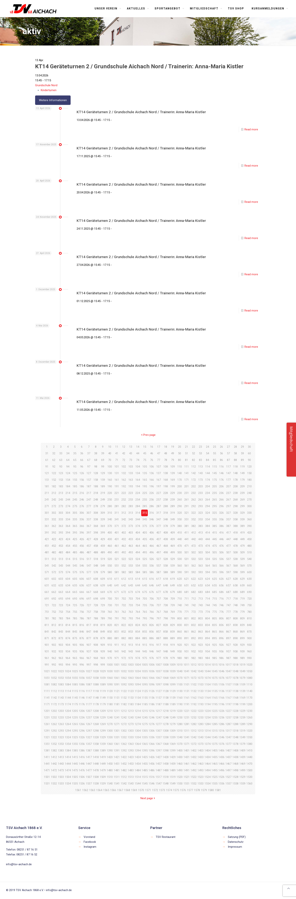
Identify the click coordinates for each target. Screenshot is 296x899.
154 (68, 479)
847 (88, 631)
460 (109, 546)
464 (137, 546)
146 (221, 473)
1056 (82, 678)
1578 (197, 790)
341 (116, 519)
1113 (61, 691)
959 (242, 651)
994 (68, 664)
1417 (89, 757)
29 (242, 446)
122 (54, 473)
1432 (193, 757)
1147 (89, 697)
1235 (75, 717)
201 (186, 486)
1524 (207, 777)
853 (130, 631)
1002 (124, 664)
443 (200, 539)
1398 (166, 750)
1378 (235, 744)
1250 (180, 717)
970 (109, 658)
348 (165, 519)
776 (221, 612)
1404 (207, 750)
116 (221, 466)
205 (214, 486)
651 (186, 585)
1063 (131, 678)
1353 (61, 744)
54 (207, 453)
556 (151, 565)
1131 (186, 691)
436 (151, 539)
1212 (124, 711)
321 (186, 512)
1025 (75, 671)
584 (137, 572)
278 (95, 506)
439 (172, 539)
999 (102, 664)
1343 (200, 737)
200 (179, 486)
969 (102, 658)
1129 (173, 691)
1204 (68, 711)
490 (109, 552)
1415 (75, 757)
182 (54, 486)
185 (74, 486)
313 (130, 512)
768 (165, 612)
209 (242, 486)
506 (221, 552)
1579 (204, 790)
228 (165, 493)
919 (172, 645)
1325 (75, 737)
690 (249, 592)
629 (242, 579)
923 (200, 645)
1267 (89, 724)
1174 (68, 704)
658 (235, 585)
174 (207, 479)
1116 (82, 691)
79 (172, 460)
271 (47, 506)
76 (151, 460)
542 (54, 565)
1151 (117, 697)
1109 (242, 684)
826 (151, 625)
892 (193, 638)
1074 (207, 678)
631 (47, 585)
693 (61, 598)
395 (74, 532)
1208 (96, 711)
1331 (117, 737)
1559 (242, 783)
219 (102, 493)
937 (88, 651)
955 (214, 651)
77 (158, 460)
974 (137, 658)
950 (179, 651)
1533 (61, 783)
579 (102, 572)
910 (109, 645)
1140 (249, 691)
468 (165, 546)
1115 (75, 691)
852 (123, 631)
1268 (96, 724)
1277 (159, 724)
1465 (214, 763)
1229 (242, 711)
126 (81, 473)
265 (214, 499)
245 (74, 499)
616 (151, 579)
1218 (166, 711)
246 (81, 499)
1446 (82, 763)
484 (68, 552)
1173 (61, 704)
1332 (124, 737)
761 (116, 612)
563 (200, 565)
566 (221, 565)
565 (214, 565)
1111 (47, 691)
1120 (110, 691)
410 (179, 532)
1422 (124, 757)
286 (151, 506)
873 (61, 638)
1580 (211, 790)
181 (47, 486)
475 (214, 546)
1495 (214, 770)
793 (130, 618)
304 (68, 512)
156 (81, 479)
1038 (166, 671)
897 (228, 638)
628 (235, 579)
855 (144, 631)
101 (116, 466)
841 (47, 631)
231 (186, 493)
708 (165, 598)
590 (179, 572)
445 (214, 539)
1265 (75, 724)
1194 (207, 704)
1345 (214, 737)
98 (95, 466)
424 (68, 539)
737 (158, 605)
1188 (166, 704)
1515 (145, 777)
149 (242, 473)
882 (123, 638)
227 (158, 493)
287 (158, 506)
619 (172, 579)
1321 (47, 737)
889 (172, 638)
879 (102, 638)
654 (207, 585)
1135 (214, 691)
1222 (193, 711)
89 (242, 460)
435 (144, 539)
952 (193, 651)
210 (249, 486)
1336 (152, 737)
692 (54, 598)
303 (61, 512)
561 (186, 565)
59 (242, 453)
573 (61, 572)
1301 (117, 730)
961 (47, 658)
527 (158, 559)
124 (68, 473)
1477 (89, 770)
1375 (214, 744)
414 (207, 532)
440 (179, 539)
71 (116, 460)
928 (235, 645)
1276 (152, 724)
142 (193, 473)
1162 (193, 697)
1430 (180, 757)
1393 (131, 750)
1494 (207, 770)
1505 (75, 777)
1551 (186, 783)
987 (228, 658)
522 (123, 559)
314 (137, 512)
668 (95, 592)
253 (130, 499)
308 (95, 512)
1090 (110, 684)
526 (151, 559)
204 (207, 486)
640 (109, 585)
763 (130, 612)
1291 (47, 730)
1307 (159, 730)
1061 (117, 678)
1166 (221, 697)
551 (116, 565)
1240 (110, 717)
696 (81, 598)
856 (151, 631)
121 (47, 473)
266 (221, 499)
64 (67, 460)
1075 (214, 678)
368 (95, 526)
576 (81, 572)
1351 (47, 744)
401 (116, 532)
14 (137, 446)
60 (249, 453)
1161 (186, 697)
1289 (242, 724)
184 (68, 486)
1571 (148, 790)
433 (130, 539)
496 (151, 552)
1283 (200, 724)
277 (88, 506)
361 (47, 526)
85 (214, 460)
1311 (186, 730)
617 (158, 579)
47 (158, 453)
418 (235, 532)
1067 (159, 678)
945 (144, 651)
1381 (47, 750)
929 (242, 645)
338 (95, 519)
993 (61, 664)
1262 (54, 724)
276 (81, 506)
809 (242, 618)
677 (158, 592)
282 (123, 506)
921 (186, 645)
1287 (228, 724)
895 (214, 638)
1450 (110, 763)
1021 (47, 671)
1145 (75, 697)
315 (144, 512)
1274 (138, 724)
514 (68, 559)
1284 (207, 724)
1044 (207, 671)
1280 (180, 724)
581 (116, 572)
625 (214, 579)
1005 (145, 664)
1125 (145, 691)
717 (228, 598)
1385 (75, 750)
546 (81, 565)
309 (102, 512)
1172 (54, 704)
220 (109, 493)
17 (158, 446)
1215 (145, 711)
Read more (251, 129)
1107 (228, 684)
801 (186, 618)
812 (54, 625)
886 (151, 638)
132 (123, 473)
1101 (186, 684)
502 (193, 552)
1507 (89, 777)
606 (81, 579)
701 (116, 598)
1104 (207, 684)
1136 (221, 691)
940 (109, 651)
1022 (54, 671)
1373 (200, 744)
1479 (103, 770)
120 (249, 466)
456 (81, 546)
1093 (131, 684)
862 (193, 631)
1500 (249, 770)
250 (109, 499)
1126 (152, 691)
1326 (82, 737)
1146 (82, 697)
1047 (228, 671)
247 (88, 499)
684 (207, 592)
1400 (180, 750)
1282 (193, 724)
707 (158, 598)
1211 (117, 711)
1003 (131, 664)
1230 (249, 711)
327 (228, 512)
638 (95, 585)
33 (60, 453)
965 (74, 658)
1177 (89, 704)
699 (102, 598)
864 (207, 631)
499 (172, 552)
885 (144, 638)
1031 (117, 671)
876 (81, 638)
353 (200, 519)
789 (102, 618)
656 (221, 585)
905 (74, 645)
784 (68, 618)
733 (130, 605)
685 (214, 592)
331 (47, 519)
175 (214, 479)
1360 (110, 744)
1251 (186, 717)
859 (172, 631)
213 (61, 493)
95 (74, 466)
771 (186, 612)
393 (61, 532)
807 (228, 618)
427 (88, 539)
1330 (110, 737)
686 (221, 592)
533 (200, 559)
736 (151, 605)
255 (144, 499)
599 (242, 572)
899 (242, 638)
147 (228, 473)
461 (116, 546)
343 (130, 519)
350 (179, 519)
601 (47, 579)
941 (116, 651)
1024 (68, 671)
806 (221, 618)
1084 (68, 684)
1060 (110, 678)
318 (165, 512)
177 (228, 479)
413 (200, 532)
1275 (145, 724)
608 (95, 579)
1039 (173, 671)
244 (68, 499)
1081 (47, 684)
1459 (173, 763)
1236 (82, 717)
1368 (166, 744)
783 (61, 618)
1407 (228, 750)
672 (123, 592)
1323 (61, 737)
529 (172, 559)
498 (165, 552)
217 (88, 493)
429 (102, 539)
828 (165, 625)
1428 (166, 757)
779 (242, 612)
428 (95, 539)
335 (74, 519)
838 (235, 625)
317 (158, 512)
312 (123, 512)
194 (137, 486)
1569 (134, 790)
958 (235, 651)
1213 (131, 711)
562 (193, 565)
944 (137, 651)
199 (172, 486)
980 (179, 658)
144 (207, 473)
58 (235, 453)
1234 (68, 717)
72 (123, 460)
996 (81, 664)
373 (130, 526)
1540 (110, 783)
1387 (89, 750)
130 (109, 473)
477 (228, 546)
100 (109, 466)
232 (193, 493)
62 (53, 460)
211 (47, 493)
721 (47, 605)
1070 (180, 678)
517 (88, 559)
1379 (242, 744)
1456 (152, 763)
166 (151, 479)
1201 (47, 711)
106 (151, 466)
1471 (47, 770)
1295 (75, 730)
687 (228, 592)
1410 (249, 750)
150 (249, 473)
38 (95, 453)
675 (144, 592)
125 (74, 473)
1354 (68, 744)
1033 (131, 671)
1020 (249, 664)
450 (249, 539)
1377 (228, 744)
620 (179, 579)
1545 (145, 783)
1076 (221, 678)
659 (242, 585)
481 (47, 552)
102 (123, 466)
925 (214, 645)
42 (123, 453)
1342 (193, 737)
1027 (89, 671)
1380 (249, 744)
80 (179, 460)
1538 (96, 783)
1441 (47, 763)
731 (116, 605)
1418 (96, 757)
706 (151, 598)
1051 (47, 678)
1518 (166, 777)
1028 (96, 671)
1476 (82, 770)
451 (47, 546)
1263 (61, 724)
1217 (159, 711)
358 (235, 519)
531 (186, 559)
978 (165, 658)
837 (228, 625)
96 (81, 466)
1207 (89, 711)
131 (116, 473)
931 (47, 651)
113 (200, 466)
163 (130, 479)
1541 (117, 783)
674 (137, 592)
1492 (193, 770)
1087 (89, 684)
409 (172, 532)
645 (144, 585)
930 (249, 645)
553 (130, 565)
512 (54, 559)
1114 (68, 691)
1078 (235, 678)
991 (47, 664)
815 (74, 625)
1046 (221, 671)
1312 (193, 730)
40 (109, 453)
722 (54, 605)
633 (61, 585)
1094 (138, 684)
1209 (103, 711)
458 (95, 546)
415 (214, 532)
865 (214, 631)
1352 (54, 744)
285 (144, 506)
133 (130, 473)
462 (123, 546)
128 (95, 473)
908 (95, 645)
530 (179, 559)
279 (102, 506)
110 (179, 466)
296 (221, 506)
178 (235, 479)
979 (172, 658)
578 (95, 572)
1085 (75, 684)
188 (95, 486)
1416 (82, 757)
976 (151, 658)
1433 (200, 757)
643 (130, 585)
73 (130, 460)
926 (221, 645)
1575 (176, 790)
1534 (68, 783)
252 (123, 499)
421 (47, 539)
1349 (242, 737)
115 (214, 466)
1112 (54, 691)
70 (109, 460)
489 (102, 552)
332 (54, 519)
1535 (75, 783)
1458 (166, 763)
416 (221, 532)
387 (228, 526)
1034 (138, 671)
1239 (103, 717)
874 (68, 638)
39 (102, 453)
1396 (152, 750)
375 (144, 526)
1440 (249, 757)
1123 (131, 691)
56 (221, 453)
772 (193, 612)
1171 (47, 704)
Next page (148, 798)
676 (151, 592)
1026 (82, 671)
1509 (103, 777)
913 (130, 645)
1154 (138, 697)
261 (186, 499)
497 (158, 552)
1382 (54, 750)
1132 (193, 691)
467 (158, 546)
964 (68, 658)
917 (158, 645)
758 (95, 612)
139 (172, 473)
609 (102, 579)
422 (54, 539)
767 (158, 612)
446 (221, 539)
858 (165, 631)
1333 (131, 737)
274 (68, 506)
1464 (207, 763)
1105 (214, 684)
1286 (221, 724)
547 (88, 565)
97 (88, 466)
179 (242, 479)
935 (74, 651)
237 (228, 493)
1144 (68, 697)
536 (221, 559)
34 (67, 453)
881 (116, 638)
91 (46, 466)
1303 (131, 730)
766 (151, 612)
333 (61, 519)
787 (88, 618)
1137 (228, 691)
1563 (92, 790)
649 (172, 585)
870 (249, 631)
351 (186, 519)
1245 (145, 717)
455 (74, 546)
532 (193, 559)
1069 (173, 678)
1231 (47, 717)
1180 (110, 704)
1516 (152, 777)
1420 (110, 757)
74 (137, 460)
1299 (103, 730)
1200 (249, 704)
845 (74, 631)
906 (81, 645)
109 (172, 466)
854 (137, 631)
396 (81, 532)
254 (137, 499)
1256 (221, 717)
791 (116, 618)
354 (207, 519)
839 (242, 625)
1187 (159, 704)
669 (102, 592)
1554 (207, 783)
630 (249, 579)
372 (123, 526)
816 (81, 625)
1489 (173, 770)
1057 (89, 678)
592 (193, 572)
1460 (180, 763)
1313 (200, 730)
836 (221, 625)
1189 (173, 704)
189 (102, 486)
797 (158, 618)
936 (81, 651)
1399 (173, 750)
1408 (235, 750)
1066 (152, 678)
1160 (180, 697)
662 (54, 592)
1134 (207, 691)
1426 (152, 757)
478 (235, 546)
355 (214, 519)
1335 (145, 737)
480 (249, 546)
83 (200, 460)
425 (74, 539)
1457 (159, 763)
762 (123, 612)
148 (235, 473)
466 (151, 546)
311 (116, 512)
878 (95, 638)
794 (137, 618)
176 (221, 479)
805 (214, 618)
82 (193, 460)
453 (61, 546)
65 (74, 460)
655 (214, 585)
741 (186, 605)
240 (249, 493)
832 (193, 625)
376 (151, 526)
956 (221, 651)
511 (47, 559)
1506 (82, 777)
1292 (54, 730)
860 (179, 631)
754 (68, 612)
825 (144, 625)
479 (242, 546)
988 (235, 658)
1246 (152, 717)
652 (193, 585)
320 (179, 512)
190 (109, 486)
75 (144, 460)
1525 (214, 777)
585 (144, 572)
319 (172, 512)
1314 (207, 730)
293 (200, 506)
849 (102, 631)
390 (249, 526)
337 (88, 519)
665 (74, 592)
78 (165, 460)
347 (158, 519)
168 (165, 479)
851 (116, 631)
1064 (138, 678)
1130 (180, 691)
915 (144, 645)
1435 (214, 757)
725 (74, 605)
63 (60, 460)
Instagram (90, 846)
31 (46, 453)
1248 (166, 717)
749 (242, 605)
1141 (47, 697)
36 (81, 453)
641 (116, 585)
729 (102, 605)
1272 (124, 724)
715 (214, 598)
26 (221, 446)
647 (158, 585)
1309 (173, 730)
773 (200, 612)
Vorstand (89, 837)
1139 (242, 691)
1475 (75, 770)
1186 (152, 704)
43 (130, 453)
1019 (242, 664)
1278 (166, 724)
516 (81, 559)
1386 (82, 750)
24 (207, 446)
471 (186, 546)
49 (172, 453)
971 (116, 658)
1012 (193, 664)
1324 (68, 737)
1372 (193, 744)
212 (54, 493)
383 (200, 526)
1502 (54, 777)
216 (81, 493)
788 (95, 618)
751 (47, 612)
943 (130, 651)
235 (214, 493)
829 (172, 625)
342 (123, 519)
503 (200, 552)
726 (81, 605)
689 (242, 592)
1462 (193, 763)
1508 (96, 777)
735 (144, 605)
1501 (47, 777)
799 (172, 618)
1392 (124, 750)
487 (88, 552)
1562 (85, 790)
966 (81, 658)
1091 (117, 684)
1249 (173, 717)
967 (88, 658)
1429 (173, 757)
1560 (249, 783)
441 (186, 539)
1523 (200, 777)
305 (74, 512)
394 (68, 532)
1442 (54, 763)
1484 (138, 770)
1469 (242, 763)
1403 (200, 750)
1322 (54, 737)
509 (242, 552)
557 (158, 565)
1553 (200, 783)
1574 (169, 790)
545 (74, 565)
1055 (75, 678)
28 (235, 446)
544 (68, 565)
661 (47, 592)
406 (151, 532)
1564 (99, 790)
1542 (124, 783)
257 (158, 499)
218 (95, 493)
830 (179, 625)
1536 (82, 783)
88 (235, 460)
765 (144, 612)
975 (144, 658)
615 (144, 579)
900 (249, 638)
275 (74, 506)
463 (130, 546)
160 (109, 479)
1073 (200, 678)
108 (165, 466)
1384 (68, 750)
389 (242, 526)
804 (207, 618)
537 (228, 559)
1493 (200, 770)
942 (123, 651)
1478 (96, 770)
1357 (89, 744)
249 (102, 499)
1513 (131, 777)
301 (47, 512)
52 (193, 453)
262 (193, 499)
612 (123, 579)
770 (179, 612)
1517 (159, 777)
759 (102, 612)
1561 (78, 790)
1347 (228, 737)
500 (179, 552)
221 (116, 493)
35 (74, 453)
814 (68, 625)
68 (95, 460)
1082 (54, 684)
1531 (47, 783)
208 (235, 486)
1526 (221, 777)
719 (242, 598)
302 (54, 512)
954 (207, 651)
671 (116, 592)
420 (249, 532)
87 (228, 460)
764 (137, 612)
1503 (61, 777)
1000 (110, 664)
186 (81, 486)
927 (228, 645)
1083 (61, 684)
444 (207, 539)
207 (228, 486)
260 (179, 499)
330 (249, 512)
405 (144, 532)
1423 (131, 757)
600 (249, 572)
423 (61, 539)
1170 (249, 697)
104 (137, 466)
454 (68, 546)
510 (249, 552)
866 (221, 631)
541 (47, 565)
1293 (61, 730)
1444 (68, 763)
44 (137, 453)
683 (200, 592)
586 (151, 572)
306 (81, 512)
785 (74, 618)
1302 (124, 730)
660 (249, 585)
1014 (207, 664)
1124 (138, 691)
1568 (127, 790)
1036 (152, 671)
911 (116, 645)
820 (109, 625)
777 (228, 612)
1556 (221, 783)
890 (179, 638)
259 (172, 499)
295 (214, 506)
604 (68, 579)
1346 (221, 737)
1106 (221, 684)
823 (130, 625)
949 (172, 651)
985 (214, 658)
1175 (75, 704)
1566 (113, 790)
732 (123, 605)
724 (68, 605)
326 (221, 512)
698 (95, 598)
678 (165, 592)
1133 (200, 691)
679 (172, 592)
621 (186, 579)
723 (61, 605)
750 (249, 605)
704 (137, 598)
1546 (152, 783)
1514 (138, 777)
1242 (124, 717)
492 (123, 552)
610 (109, 579)
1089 (103, 684)
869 (242, 631)
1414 (68, 757)
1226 (221, 711)
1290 (249, 724)
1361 (117, 744)
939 (102, 651)
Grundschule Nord (46, 85)
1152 (124, 697)
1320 (249, 730)
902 (54, 645)
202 (193, 486)
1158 (166, 697)
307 (88, 512)
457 (88, 546)
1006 (152, 664)
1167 (228, 697)
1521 (186, 777)
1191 (186, 704)
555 (144, 565)
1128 (166, 691)
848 (95, 631)
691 (47, 598)
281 (116, 506)
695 (74, 598)
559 (172, 565)
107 (158, 466)
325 (214, 512)
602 (54, 579)
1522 (193, 777)
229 (172, 493)
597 (228, 572)
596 (221, 572)
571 (47, 572)
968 (95, 658)
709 (172, 598)
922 (193, 645)
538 (235, 559)
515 (74, 559)
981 (186, 658)
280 (109, 506)
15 (144, 446)
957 (228, 651)
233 (200, 493)
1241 (117, 717)
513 (61, 559)
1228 (235, 711)
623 (200, 579)
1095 (145, 684)
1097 (159, 684)
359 (242, 519)
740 (179, 605)
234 (207, 493)
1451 (117, 763)
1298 (96, 730)
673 (130, 592)
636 (81, 585)
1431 (186, 757)
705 (144, 598)
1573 (162, 790)
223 (130, 493)
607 (88, 579)
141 (186, 473)
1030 (110, 671)
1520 (180, 777)
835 (214, 625)
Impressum (235, 846)
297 (228, 506)
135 (144, 473)
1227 (228, 711)
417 (228, 532)
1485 (145, 770)
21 (186, 446)
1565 (106, 790)
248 (95, 499)
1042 (193, 671)
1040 (180, 671)
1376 (221, 744)
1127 (159, 691)
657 (228, 585)
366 (81, 526)
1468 (235, 763)
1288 (235, 724)
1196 (221, 704)
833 (200, 625)
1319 (242, 730)
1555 (214, 783)
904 (68, 645)
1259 (242, 717)
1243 (131, 717)
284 (137, 506)
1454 (138, 763)
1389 (103, 750)
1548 (166, 783)
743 (200, 605)
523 (130, 559)
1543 (131, 783)
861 (186, 631)
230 (179, 493)
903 (61, 645)
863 (200, 631)
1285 (214, 724)
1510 (110, 777)
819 (102, 625)
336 (81, 519)
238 (235, 493)
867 (228, 631)
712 (193, 598)
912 (123, 645)
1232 (54, 717)
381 (186, 526)
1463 (200, 763)
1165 (214, 697)
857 (158, 631)
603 (61, 579)
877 (88, 638)
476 (221, 546)
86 (221, 460)
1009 (173, 664)
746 (221, 605)
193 (130, 486)
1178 (96, 704)
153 (61, 479)
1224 (207, 711)
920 (179, 645)
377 (158, 526)
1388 (96, 750)
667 (88, 592)
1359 (103, 744)
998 (95, 664)
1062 (124, 678)
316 (151, 512)
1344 (207, 737)
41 (116, 453)
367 (88, 526)
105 (144, 466)
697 (88, 598)
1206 (82, 711)
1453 (131, 763)
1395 (145, 750)
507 (228, 552)
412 (193, 532)
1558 (235, 783)
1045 (214, 671)
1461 (186, 763)
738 (165, 605)
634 (68, 585)
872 (54, 638)
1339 (173, 737)
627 (228, 579)
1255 (214, 717)
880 (109, 638)
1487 (159, 770)
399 (102, 532)
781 (47, 618)
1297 (89, 730)
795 (144, 618)
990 (249, 658)
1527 (228, 777)
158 (95, 479)
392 (54, 532)
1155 (145, 697)
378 (165, 526)
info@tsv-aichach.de (19, 864)
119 (242, 466)
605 (74, 579)
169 (172, 479)
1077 (228, 678)
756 (81, 612)
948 (165, 651)
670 (109, 592)
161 (116, 479)
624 (207, 579)
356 (221, 519)
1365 (145, 744)
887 (158, 638)
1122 (124, 691)
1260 (249, 717)
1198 (235, 704)
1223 (200, 711)
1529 (242, 777)
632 (54, 585)
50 (179, 453)
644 (137, 585)
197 (158, 486)
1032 (124, 671)
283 (130, 506)
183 (61, 486)
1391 (117, 750)
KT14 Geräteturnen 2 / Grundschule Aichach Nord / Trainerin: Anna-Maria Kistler (139, 66)
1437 (228, 757)
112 (193, 466)
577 (88, 572)
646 (151, 585)
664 (68, 592)
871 (47, 638)
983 (200, 658)
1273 (131, 724)
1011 (186, 664)
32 (53, 453)
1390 (110, 750)
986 (221, 658)
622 (193, 579)
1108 (235, 684)
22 (193, 446)
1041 (186, 671)
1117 (89, 691)
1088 (96, 684)
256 (151, 499)
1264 (68, 724)
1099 (173, 684)
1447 (89, 763)
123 (61, 473)
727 (88, 605)
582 (123, 572)
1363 (131, 744)
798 (165, 618)
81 (186, 460)
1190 (180, 704)
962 (54, 658)
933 (61, 651)
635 (74, 585)
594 (207, 572)
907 (88, 645)
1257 (228, 717)
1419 (103, 757)
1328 (96, 737)
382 (193, 526)
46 (151, 453)
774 (207, 612)
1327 (89, 737)
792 (123, 618)
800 (179, 618)
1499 (242, 770)
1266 (82, 724)
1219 (173, 711)
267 (228, 499)
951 (186, 651)
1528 (235, 777)
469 (172, 546)
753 (61, 612)
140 (179, 473)
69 (102, 460)
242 (54, 499)
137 (158, 473)
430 (109, 539)
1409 (242, 750)
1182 (124, 704)
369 (102, 526)
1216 (152, 711)
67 (88, 460)
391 (47, 532)
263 (200, 499)
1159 (173, 697)
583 (130, 572)
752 (54, 612)
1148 (96, 697)
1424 (138, 757)
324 (207, 512)
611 (116, 579)
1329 (103, 737)
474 (207, 546)
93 (60, 466)
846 (81, 631)
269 (242, 499)
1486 (152, 770)
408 (165, 532)
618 (165, 579)
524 (137, 559)
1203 (61, 711)
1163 (200, 697)
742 (193, 605)
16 (151, 446)
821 (116, 625)
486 (81, 552)
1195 (214, 704)
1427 (159, 757)
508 (235, 552)
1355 (75, 744)
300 (249, 506)
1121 (117, 691)
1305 (145, 730)
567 (228, 565)
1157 (159, 697)
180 (249, 479)
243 (61, 499)
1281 (186, 724)
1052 (54, 678)
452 (54, 546)
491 (116, 552)
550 (109, 565)
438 (165, 539)
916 (151, 645)
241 (47, 499)
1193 (200, 704)
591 (186, 572)
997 (88, 664)
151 (47, 479)
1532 (54, 783)
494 (137, 552)
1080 (249, 678)
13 (130, 446)
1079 (242, 678)
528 (165, 559)
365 (74, 526)
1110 (249, 684)
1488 (166, 770)
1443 (61, 763)
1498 (235, 770)
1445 (75, 763)
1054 (68, 678)
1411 (47, 757)
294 (207, 506)
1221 (186, 711)
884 (137, 638)
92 (53, 466)
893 (200, 638)
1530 (249, 777)
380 (179, 526)
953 (200, 651)
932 (54, 651)
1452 (124, 763)
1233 (61, 717)
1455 (145, 763)
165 (144, 479)
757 (88, 612)
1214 (138, 711)
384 (207, 526)
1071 (186, 678)
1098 (166, 684)
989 (242, 658)
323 (200, 512)
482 (54, 552)
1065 (145, 678)
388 (235, 526)
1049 (242, 671)
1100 (180, 684)
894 (207, 638)
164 (137, 479)
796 (151, 618)
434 (137, 539)
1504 (68, 777)
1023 (61, 671)
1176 (82, 704)
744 (207, 605)
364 (68, 526)
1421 (117, 757)
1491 (186, 770)
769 (172, 612)
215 (74, 493)
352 (193, 519)
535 (214, 559)
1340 (180, 737)
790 (109, 618)
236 (221, 493)
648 (165, 585)
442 (193, 539)
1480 (110, 770)
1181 (117, 704)
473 (200, 546)
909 (102, 645)
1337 (159, 737)
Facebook (90, 842)
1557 (228, 783)
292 (193, 506)
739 (172, 605)
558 (165, 565)
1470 (249, 763)
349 (172, 519)
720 (249, 598)
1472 (54, 770)
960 (249, 651)
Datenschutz (236, 842)
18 (165, 446)
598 (235, 572)
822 (123, 625)
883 (130, 638)
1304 (138, 730)
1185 (145, 704)
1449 (103, 763)
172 (193, 479)
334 (68, 519)
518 (95, 559)
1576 (183, 790)
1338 (166, 737)
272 (54, 506)
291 (186, 506)
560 (179, 565)
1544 (138, 783)
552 (123, 565)
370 (109, 526)
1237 (89, 717)
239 (242, 493)
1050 (249, 671)
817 (88, 625)
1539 (103, 783)
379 (172, 526)
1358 (96, 744)
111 (186, 466)
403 (130, 532)
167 (158, 479)
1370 (180, 744)
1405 (214, 750)
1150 (110, 697)
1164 (207, 697)
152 (54, 479)
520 (109, 559)
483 (61, 552)
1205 (75, 711)
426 (81, 539)
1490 (180, 770)
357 (228, 519)
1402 (193, 750)
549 (102, 565)
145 (214, 473)
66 (81, 460)
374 (137, 526)
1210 (110, 711)
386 (221, 526)
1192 (193, 704)
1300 (110, 730)
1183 (131, 704)
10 (109, 446)
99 (102, 466)
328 (235, 512)
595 (214, 572)
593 (200, 572)
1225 (214, 711)
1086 (82, 684)
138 (165, 473)
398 (95, 532)
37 (88, 453)
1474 (68, 770)
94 (67, 466)
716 (221, 598)
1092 (124, 684)
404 (137, 532)
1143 (61, 697)
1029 (103, 671)
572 (54, 572)
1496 (221, 770)
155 (74, 479)
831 (186, 625)
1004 (138, 664)
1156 (152, 697)
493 (130, 552)
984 (207, 658)
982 (193, 658)
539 (242, 559)
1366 (152, 744)
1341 (186, 737)
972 (123, 658)
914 (137, 645)
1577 (190, 790)
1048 (235, 671)
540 (249, 559)
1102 (193, 684)
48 (165, 453)
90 (249, 460)
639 (102, 585)
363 (61, 526)
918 (165, 645)
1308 (166, 730)
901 (47, 645)
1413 (61, 757)
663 (61, 592)
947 (158, 651)
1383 (61, 750)
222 (123, 493)
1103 (200, 684)
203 (200, 486)
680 (179, 592)
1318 (235, 730)
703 (130, 598)
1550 (180, 783)
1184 (138, 704)
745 (214, 605)
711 (186, 598)
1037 (159, 671)
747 (228, 605)
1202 (54, 711)
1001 (117, 664)
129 (102, 473)
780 (249, 612)
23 (200, 446)
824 (137, 625)
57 (228, 453)
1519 (173, 777)
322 (193, 512)
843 (61, 631)
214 (68, 493)
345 (144, 519)
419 (242, 532)
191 (116, 486)
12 (123, 446)
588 (165, 572)
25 (214, 446)
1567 (120, 790)
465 (144, 546)
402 (123, 532)
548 (95, 565)
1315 (214, 730)
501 (186, 552)
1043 (200, 671)
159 (102, 479)
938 (95, 651)
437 (158, 539)
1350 (249, 737)
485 (74, 552)
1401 (186, 750)
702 (123, 598)
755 (74, 612)
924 (207, 645)
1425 (145, 757)
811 (47, 625)
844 (68, 631)
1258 (235, 717)
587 (158, 572)
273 (61, 506)
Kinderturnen (48, 90)
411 (186, 532)
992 (54, 664)
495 (144, 552)
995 (74, 664)
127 (88, 473)
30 (249, 446)
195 (144, 486)
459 (102, 546)
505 (214, 552)
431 (116, 539)
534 (207, 559)
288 (165, 506)
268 (235, 499)
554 (137, 565)
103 (130, 466)
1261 (47, 724)
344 (137, 519)
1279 (173, 724)
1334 (138, 737)
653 (200, 585)
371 (116, 526)
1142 (54, 697)
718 (235, 598)
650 (179, 585)
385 (214, 526)
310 (109, 512)
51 (186, 453)
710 (179, 598)
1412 (54, 757)
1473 (61, 770)
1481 (117, 770)
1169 (242, 697)
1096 (152, 684)
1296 (82, 730)
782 (54, 618)
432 (123, 539)
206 (221, 486)
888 (165, 638)
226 (151, 493)
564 (207, 565)
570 (249, 565)
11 (116, 446)
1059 (103, 678)
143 (200, 473)
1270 (110, 724)
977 (158, 658)
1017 (228, 664)
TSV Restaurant (165, 837)
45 (144, 453)
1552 (193, 783)
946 (151, 651)
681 (186, 592)
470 (179, 546)
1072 (193, 678)
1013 (200, 664)
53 (200, 453)
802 (193, 618)
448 (235, 539)
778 (235, 612)
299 (242, 506)
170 (179, 479)
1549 (173, 783)
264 (207, 499)
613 (130, 579)
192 (123, 486)
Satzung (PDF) (237, 837)
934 (68, 651)
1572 (155, 790)
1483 (131, 770)
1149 (103, 697)
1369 (173, 744)
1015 (214, 664)
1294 (68, 730)
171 (186, 479)
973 (130, 658)
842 (54, 631)
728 (95, 605)
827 (158, 625)
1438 (235, 757)
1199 (242, 704)
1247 (159, 717)
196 (151, 486)
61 (46, 460)
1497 (228, 770)
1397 (159, 750)
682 (193, 592)
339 (102, 519)
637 (88, 585)
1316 (221, 730)
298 (235, 506)
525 (144, 559)
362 (54, 526)
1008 (166, 664)
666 (81, 592)
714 (207, 598)
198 (165, 486)
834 (207, 625)
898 (235, 638)
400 (109, 532)
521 (116, 559)
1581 (218, 790)
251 (116, 499)
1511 (117, 777)
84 (207, 460)
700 (109, 598)
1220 (180, 711)
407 (158, 532)
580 (109, 572)
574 (68, 572)
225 (144, 493)
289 (172, 506)
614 (137, 579)
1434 (207, 757)
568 (235, 565)
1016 (221, 664)
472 (193, 546)
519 (102, 559)
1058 (96, 678)
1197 (228, 704)
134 (137, 473)
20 (179, 446)
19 (172, 446)
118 (235, 466)
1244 (138, 717)
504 (207, 552)
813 (61, 625)
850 (109, 631)
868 (235, 631)
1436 (221, 757)
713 (200, 598)
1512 (124, 777)
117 (228, 466)
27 (228, 446)
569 (242, 565)
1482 (124, 770)
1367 (159, 744)
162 (123, 479)
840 (249, 625)
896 (221, 638)
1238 (96, 717)
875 (74, 638)
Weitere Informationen (53, 100)
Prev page (148, 435)
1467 (228, 763)
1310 (180, 730)
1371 (186, 744)
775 (214, 612)
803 (200, 618)
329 (242, 512)
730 (109, 605)
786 (81, 618)
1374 (207, 744)
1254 (207, 717)
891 (186, 638)
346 (151, 519)
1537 (89, 783)
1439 (242, 757)
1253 (200, 717)
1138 (235, 691)
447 (228, 539)
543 (61, 565)
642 (123, 585)
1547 (159, 783)
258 (165, 499)
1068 (166, 678)
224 (137, 493)
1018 (235, 664)
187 (88, 486)
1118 (96, 691)
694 (68, 598)
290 (179, 506)
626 (221, 579)
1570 (141, 790)
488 (95, 552)
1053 (61, 678)
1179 (103, 704)
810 (249, 618)
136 (151, 473)
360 (249, 519)
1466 (221, 763)
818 (95, 625)
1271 (117, 724)
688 (235, 592)
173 (200, 479)
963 (61, 658)
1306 (152, 730)
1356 (82, 744)
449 (242, 539)
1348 (235, 737)
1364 (138, 744)
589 (172, 572)
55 (214, 453)
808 (235, 618)
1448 (96, 763)
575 (74, 572)
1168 (235, 697)
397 (88, 532)
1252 (193, 717)
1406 (221, 750)
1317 (228, 730)
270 (249, 499)
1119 (103, 691)
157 (88, 479)
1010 (180, 664)
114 (207, 466)
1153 (131, 697)
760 (109, 612)
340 (109, 519)
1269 (103, 724)
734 (137, 605)
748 (235, 605)
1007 (159, 664)
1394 (138, 750)
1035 (145, 671)
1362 (124, 744)
